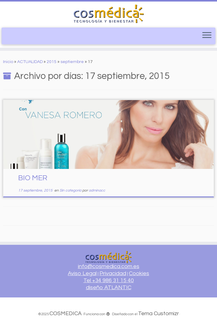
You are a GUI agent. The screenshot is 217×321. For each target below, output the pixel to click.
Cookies (139, 273)
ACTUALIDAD (30, 62)
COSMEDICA (65, 313)
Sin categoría (71, 190)
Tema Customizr (158, 313)
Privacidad (112, 273)
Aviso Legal (82, 273)
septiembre (72, 62)
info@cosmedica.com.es (108, 266)
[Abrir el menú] (206, 35)
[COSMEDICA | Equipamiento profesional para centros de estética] (108, 14)
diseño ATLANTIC (108, 287)
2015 (51, 62)
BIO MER (32, 178)
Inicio (8, 62)
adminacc (97, 190)
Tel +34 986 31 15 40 (108, 280)
